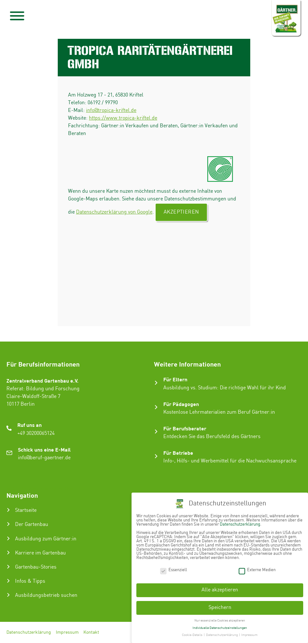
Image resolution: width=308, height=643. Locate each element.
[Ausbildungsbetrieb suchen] (8, 595)
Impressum (67, 632)
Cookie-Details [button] (192, 633)
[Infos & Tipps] (8, 581)
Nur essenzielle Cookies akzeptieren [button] (219, 619)
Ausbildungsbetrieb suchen (46, 595)
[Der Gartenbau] (8, 524)
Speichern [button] (220, 606)
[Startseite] (8, 510)
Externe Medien (257, 568)
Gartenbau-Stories (35, 567)
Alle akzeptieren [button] (219, 588)
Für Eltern (175, 379)
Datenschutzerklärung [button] (222, 633)
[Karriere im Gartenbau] (8, 552)
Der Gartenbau (31, 524)
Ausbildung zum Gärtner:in (45, 539)
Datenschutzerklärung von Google (114, 212)
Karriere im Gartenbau (40, 553)
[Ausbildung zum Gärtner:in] (8, 538)
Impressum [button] (249, 633)
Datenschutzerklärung (28, 632)
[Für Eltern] (156, 383)
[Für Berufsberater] (156, 431)
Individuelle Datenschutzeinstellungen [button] (220, 626)
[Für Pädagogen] (156, 407)
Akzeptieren (181, 212)
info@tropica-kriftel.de (111, 110)
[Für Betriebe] (156, 456)
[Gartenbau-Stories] (8, 567)
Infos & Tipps (30, 581)
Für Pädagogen (181, 404)
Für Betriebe (178, 452)
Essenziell (173, 568)
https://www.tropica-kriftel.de (123, 118)
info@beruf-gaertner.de (44, 458)
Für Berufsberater (184, 428)
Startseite (26, 510)
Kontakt (91, 632)
